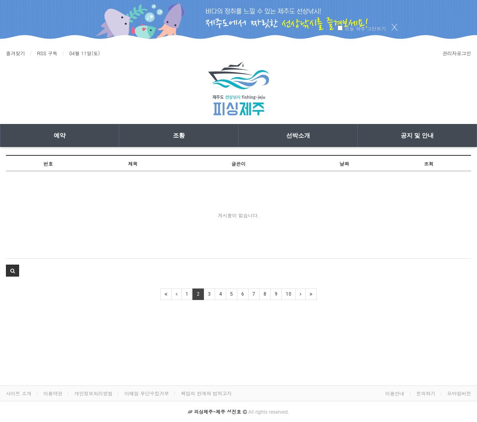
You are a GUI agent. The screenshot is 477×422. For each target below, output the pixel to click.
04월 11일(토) (84, 53)
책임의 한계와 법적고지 (206, 393)
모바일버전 (459, 393)
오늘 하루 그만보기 (365, 28)
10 (288, 294)
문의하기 (425, 393)
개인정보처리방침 (93, 393)
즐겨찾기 (15, 53)
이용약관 (52, 393)
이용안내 (394, 393)
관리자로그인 (456, 53)
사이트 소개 (18, 393)
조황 (179, 135)
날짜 (344, 163)
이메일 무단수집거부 (146, 393)
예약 (60, 135)
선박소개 (298, 135)
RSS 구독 (47, 53)
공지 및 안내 (417, 135)
